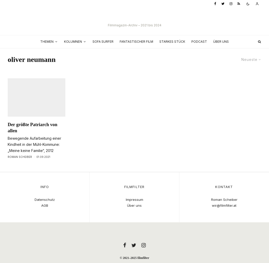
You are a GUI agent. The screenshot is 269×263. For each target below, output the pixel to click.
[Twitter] (223, 4)
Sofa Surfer (102, 41)
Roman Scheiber (20, 166)
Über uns (221, 41)
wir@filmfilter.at (224, 205)
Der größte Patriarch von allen (32, 137)
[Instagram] (231, 4)
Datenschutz (45, 200)
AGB (44, 205)
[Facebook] (215, 4)
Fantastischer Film (136, 41)
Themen (47, 41)
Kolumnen (73, 41)
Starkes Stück (172, 41)
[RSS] (239, 4)
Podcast (199, 41)
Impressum (134, 200)
